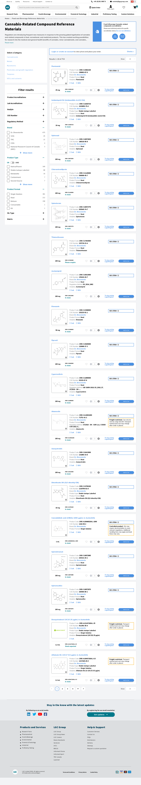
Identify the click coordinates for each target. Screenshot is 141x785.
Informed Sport (59, 761)
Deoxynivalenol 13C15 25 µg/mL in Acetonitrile (80, 625)
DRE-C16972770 (85, 208)
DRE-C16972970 (85, 596)
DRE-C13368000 (85, 312)
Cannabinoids (12, 57)
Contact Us (91, 742)
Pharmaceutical (27, 742)
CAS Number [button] (25, 115)
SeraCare (57, 750)
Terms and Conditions (68, 779)
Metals (9, 61)
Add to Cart (126, 90)
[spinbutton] (95, 90)
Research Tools (27, 739)
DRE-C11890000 (85, 381)
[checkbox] (8, 132)
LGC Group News (59, 742)
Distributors (91, 747)
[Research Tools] (20, 739)
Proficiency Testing (28, 755)
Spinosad (57, 135)
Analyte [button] (25, 109)
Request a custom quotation (96, 756)
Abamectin (58, 414)
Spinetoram (58, 204)
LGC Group (57, 739)
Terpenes (10, 74)
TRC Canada (58, 764)
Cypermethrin (59, 376)
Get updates (99, 722)
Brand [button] (25, 127)
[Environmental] (20, 747)
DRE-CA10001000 (85, 418)
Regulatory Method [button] (25, 121)
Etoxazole (57, 308)
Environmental (27, 747)
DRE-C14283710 (85, 104)
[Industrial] (20, 753)
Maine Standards (59, 747)
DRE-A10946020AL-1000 (88, 526)
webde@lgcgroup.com (120, 1)
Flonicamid (58, 65)
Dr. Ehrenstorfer (80, 75)
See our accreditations (123, 31)
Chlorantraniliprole (63, 170)
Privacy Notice (83, 779)
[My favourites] (124, 7)
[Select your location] (133, 1)
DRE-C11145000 (85, 174)
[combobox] (46, 7)
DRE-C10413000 (85, 456)
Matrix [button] (25, 219)
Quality (17, 1)
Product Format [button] (25, 189)
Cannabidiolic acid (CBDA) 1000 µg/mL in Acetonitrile (84, 521)
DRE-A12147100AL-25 (87, 630)
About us (9, 1)
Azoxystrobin (59, 451)
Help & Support (37, 1)
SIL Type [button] (25, 213)
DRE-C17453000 (85, 242)
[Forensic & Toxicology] (20, 750)
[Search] (75, 7)
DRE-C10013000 (85, 277)
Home (7, 18)
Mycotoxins (11, 66)
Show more (27, 153)
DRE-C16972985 (85, 562)
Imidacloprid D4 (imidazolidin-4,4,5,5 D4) (76, 100)
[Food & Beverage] (20, 745)
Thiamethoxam (60, 238)
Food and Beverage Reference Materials (28, 18)
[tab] (26, 97)
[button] (98, 90)
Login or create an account (63, 52)
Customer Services (93, 739)
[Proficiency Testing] (20, 755)
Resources (26, 1)
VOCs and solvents (14, 78)
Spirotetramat (60, 557)
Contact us (49, 1)
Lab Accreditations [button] (25, 103)
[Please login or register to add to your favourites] (86, 90)
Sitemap (90, 753)
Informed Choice (59, 759)
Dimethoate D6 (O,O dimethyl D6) (72, 486)
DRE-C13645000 (85, 346)
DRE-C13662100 (85, 70)
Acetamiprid (59, 272)
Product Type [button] (25, 157)
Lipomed (57, 767)
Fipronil (56, 342)
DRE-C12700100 (85, 490)
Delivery (90, 750)
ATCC (55, 753)
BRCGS (56, 756)
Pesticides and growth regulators (20, 70)
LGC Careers (58, 744)
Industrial (25, 752)
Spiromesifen (59, 591)
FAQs (89, 744)
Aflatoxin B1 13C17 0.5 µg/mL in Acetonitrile (78, 661)
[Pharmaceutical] (20, 742)
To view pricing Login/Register (109, 90)
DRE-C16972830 (85, 140)
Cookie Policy (95, 779)
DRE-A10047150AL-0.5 (87, 666)
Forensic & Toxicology (29, 750)
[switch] (13, 163)
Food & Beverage (27, 744)
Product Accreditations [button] (25, 97)
